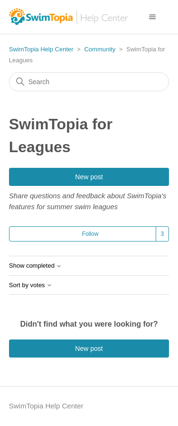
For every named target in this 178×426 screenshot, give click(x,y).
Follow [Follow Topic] (90, 234)
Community (99, 49)
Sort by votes (30, 285)
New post (89, 177)
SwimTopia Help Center (41, 49)
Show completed (35, 265)
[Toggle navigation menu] (152, 17)
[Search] (89, 81)
